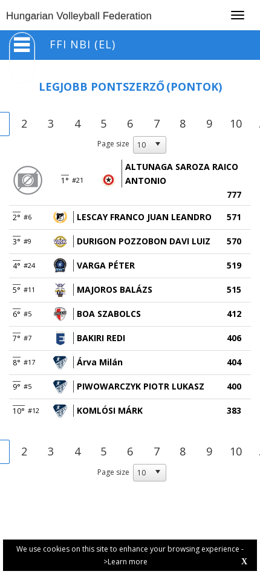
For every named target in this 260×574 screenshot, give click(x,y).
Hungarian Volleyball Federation (79, 16)
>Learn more (125, 561)
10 (236, 123)
